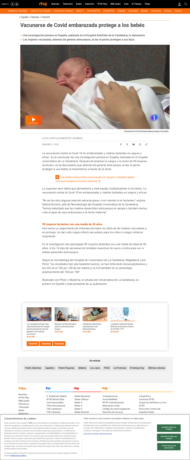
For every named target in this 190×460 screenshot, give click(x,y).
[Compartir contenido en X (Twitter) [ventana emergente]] (127, 143)
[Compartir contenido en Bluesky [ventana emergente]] (133, 143)
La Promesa (120, 368)
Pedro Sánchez (33, 368)
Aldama (82, 368)
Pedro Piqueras (66, 368)
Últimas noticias (156, 368)
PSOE (107, 368)
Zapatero (49, 368)
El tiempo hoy (137, 368)
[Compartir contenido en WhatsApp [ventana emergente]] (140, 143)
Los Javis (95, 368)
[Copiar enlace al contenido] (146, 143)
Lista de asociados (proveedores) (97, 434)
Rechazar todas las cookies (169, 437)
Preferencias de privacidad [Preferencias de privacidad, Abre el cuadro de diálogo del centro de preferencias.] (169, 447)
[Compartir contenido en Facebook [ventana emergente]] (121, 143)
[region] (95, 437)
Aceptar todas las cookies (168, 428)
